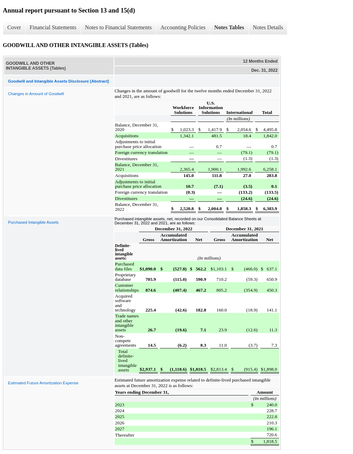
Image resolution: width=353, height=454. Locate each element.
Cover (14, 27)
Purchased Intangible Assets (33, 222)
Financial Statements (53, 27)
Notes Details (268, 27)
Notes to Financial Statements (118, 27)
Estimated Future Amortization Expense (43, 383)
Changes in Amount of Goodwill (36, 94)
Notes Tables (229, 27)
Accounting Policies (182, 27)
